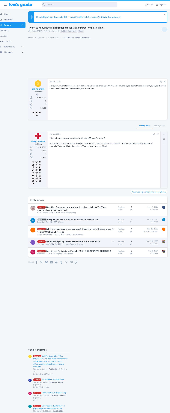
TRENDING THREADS (135, 162)
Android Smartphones (49, 257)
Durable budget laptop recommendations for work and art (54, 266)
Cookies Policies (75, 409)
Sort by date (100, 126)
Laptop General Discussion (51, 274)
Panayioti (44, 236)
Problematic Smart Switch (146, 246)
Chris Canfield (45, 218)
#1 (121, 82)
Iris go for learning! (47, 254)
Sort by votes (116, 126)
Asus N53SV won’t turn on (146, 191)
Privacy (92, 409)
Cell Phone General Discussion (143, 240)
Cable (66, 31)
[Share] (117, 81)
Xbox (84, 31)
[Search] (76, 4)
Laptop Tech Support (139, 199)
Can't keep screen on (140, 233)
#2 (114, 134)
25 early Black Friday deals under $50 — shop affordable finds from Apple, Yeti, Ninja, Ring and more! (81, 17)
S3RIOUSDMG (39, 31)
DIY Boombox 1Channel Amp (147, 204)
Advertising (56, 409)
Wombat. (44, 289)
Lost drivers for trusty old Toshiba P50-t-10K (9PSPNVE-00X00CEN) (54, 284)
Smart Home (136, 253)
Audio (133, 212)
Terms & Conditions (110, 409)
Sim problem (140, 259)
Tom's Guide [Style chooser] (148, 398)
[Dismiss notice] (164, 15)
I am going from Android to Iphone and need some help (53, 230)
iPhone (64, 236)
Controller (75, 31)
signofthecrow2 (46, 272)
